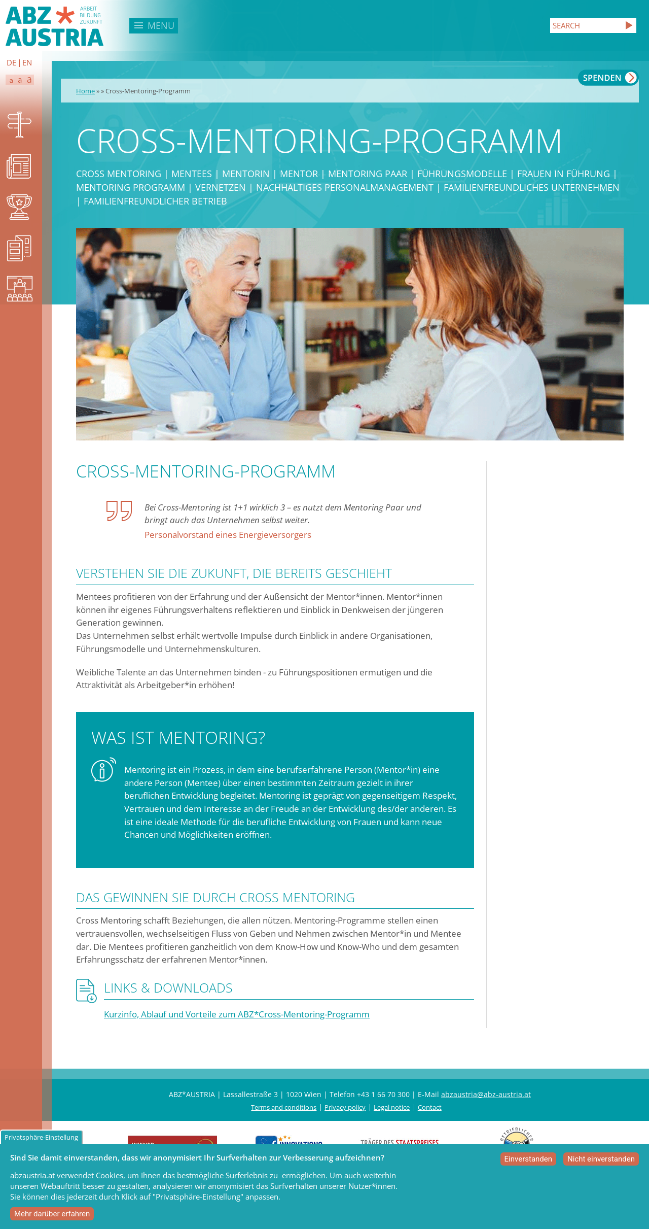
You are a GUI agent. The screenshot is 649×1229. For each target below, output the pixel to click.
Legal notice (392, 1107)
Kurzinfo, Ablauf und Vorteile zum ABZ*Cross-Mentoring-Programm (237, 1014)
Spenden (608, 78)
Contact (430, 1107)
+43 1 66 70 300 (383, 1094)
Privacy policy (345, 1107)
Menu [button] (161, 25)
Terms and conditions (283, 1107)
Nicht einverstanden (601, 1161)
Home (85, 90)
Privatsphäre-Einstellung (41, 1139)
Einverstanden (528, 1161)
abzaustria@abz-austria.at (486, 1094)
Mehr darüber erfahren (52, 1216)
